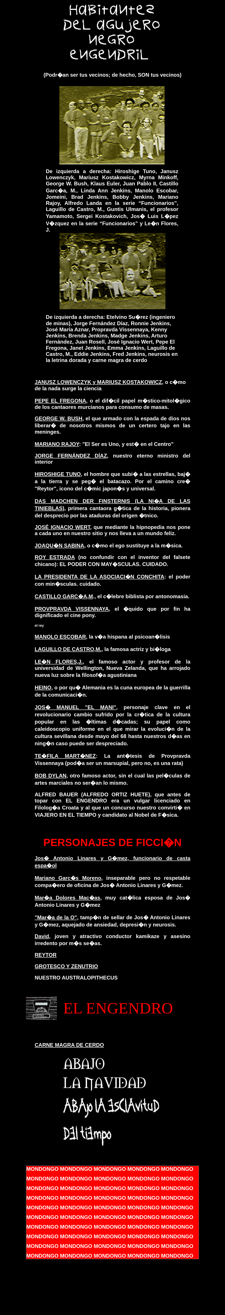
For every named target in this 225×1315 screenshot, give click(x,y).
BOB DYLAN (51, 776)
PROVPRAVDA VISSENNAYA (72, 609)
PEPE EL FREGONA (60, 401)
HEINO (43, 687)
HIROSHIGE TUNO (58, 474)
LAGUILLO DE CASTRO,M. (68, 649)
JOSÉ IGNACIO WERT (62, 527)
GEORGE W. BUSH (58, 418)
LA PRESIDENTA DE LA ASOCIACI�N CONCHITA (99, 577)
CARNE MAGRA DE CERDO (69, 1045)
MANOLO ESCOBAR (60, 637)
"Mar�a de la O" (56, 917)
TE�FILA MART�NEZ (65, 756)
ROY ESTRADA (55, 557)
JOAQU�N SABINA (59, 545)
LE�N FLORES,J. (59, 662)
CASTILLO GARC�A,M (64, 596)
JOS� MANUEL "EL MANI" (75, 707)
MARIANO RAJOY (57, 444)
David (42, 936)
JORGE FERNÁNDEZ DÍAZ (71, 456)
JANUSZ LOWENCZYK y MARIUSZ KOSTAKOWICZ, (99, 382)
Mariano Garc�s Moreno (68, 878)
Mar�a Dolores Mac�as (67, 898)
